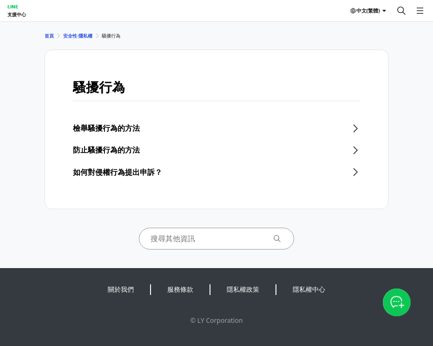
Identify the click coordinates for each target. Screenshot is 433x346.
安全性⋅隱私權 (77, 35)
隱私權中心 (309, 289)
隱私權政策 (243, 289)
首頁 (49, 35)
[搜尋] (401, 10)
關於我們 (121, 289)
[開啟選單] (420, 10)
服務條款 (180, 289)
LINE (12, 6)
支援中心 (16, 14)
